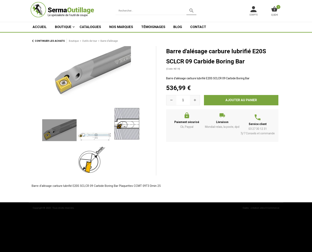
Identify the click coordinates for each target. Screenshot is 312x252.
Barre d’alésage (109, 41)
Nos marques (121, 27)
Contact (198, 27)
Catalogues (90, 27)
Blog (177, 27)
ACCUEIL (40, 27)
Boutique (63, 27)
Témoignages (153, 27)
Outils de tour (89, 41)
